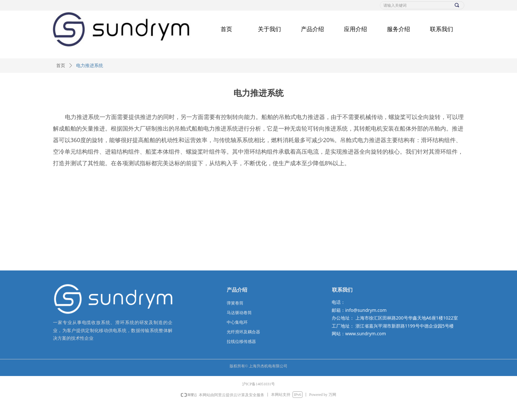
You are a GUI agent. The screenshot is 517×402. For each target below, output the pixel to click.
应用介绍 (355, 29)
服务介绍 (398, 29)
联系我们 (441, 29)
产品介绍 (312, 29)
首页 (226, 29)
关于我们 (269, 29)
